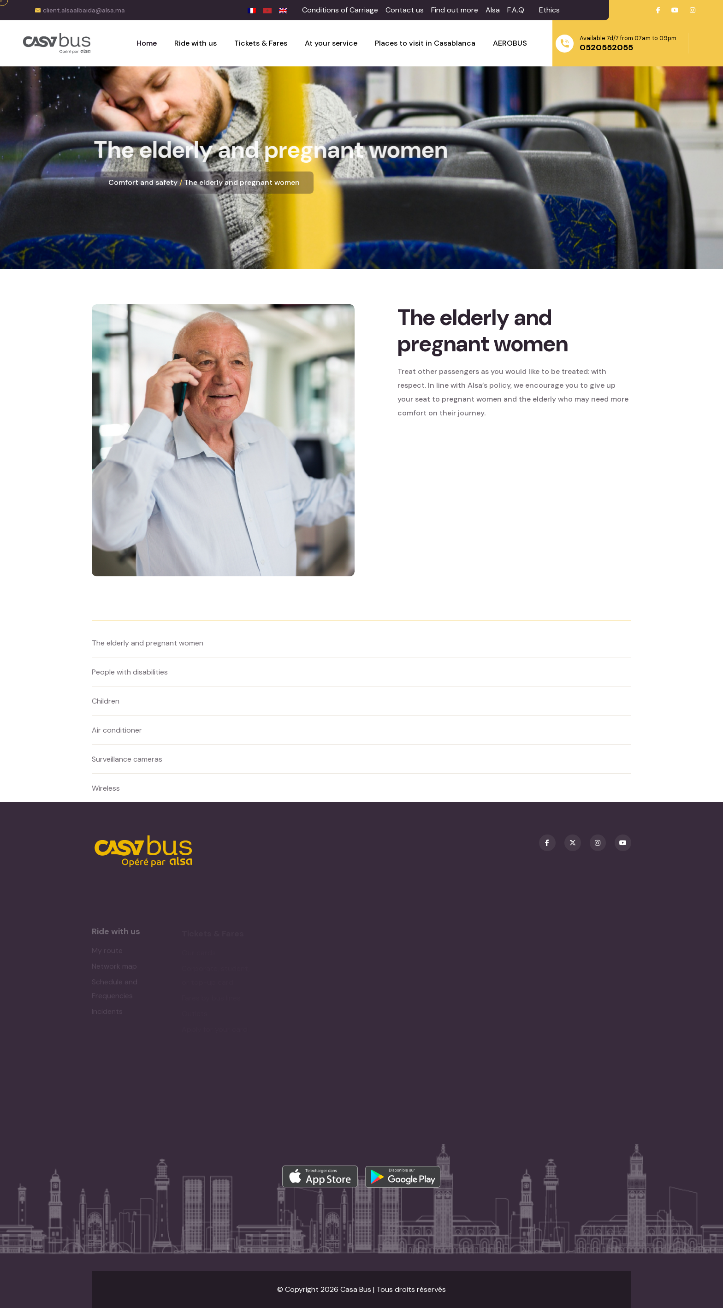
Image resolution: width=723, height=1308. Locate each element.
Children (105, 701)
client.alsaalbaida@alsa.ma (84, 10)
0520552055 (606, 47)
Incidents (107, 1014)
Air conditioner (117, 730)
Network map (114, 969)
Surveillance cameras (127, 759)
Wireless (106, 788)
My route (107, 953)
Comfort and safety (143, 182)
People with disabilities (130, 672)
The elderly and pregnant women (242, 182)
